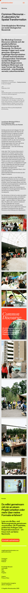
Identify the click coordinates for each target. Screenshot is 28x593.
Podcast (3, 561)
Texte (2, 571)
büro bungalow (12, 583)
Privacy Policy (5, 578)
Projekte (3, 572)
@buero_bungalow (6, 584)
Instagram (4, 558)
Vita (2, 569)
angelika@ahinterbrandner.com (9, 550)
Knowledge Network (6, 566)
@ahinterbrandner (7, 3)
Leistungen (4, 568)
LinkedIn (3, 560)
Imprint (3, 576)
